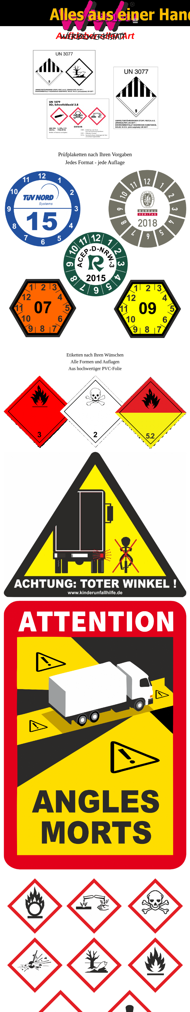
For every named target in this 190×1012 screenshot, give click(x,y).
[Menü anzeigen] (135, 20)
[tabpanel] (95, 155)
